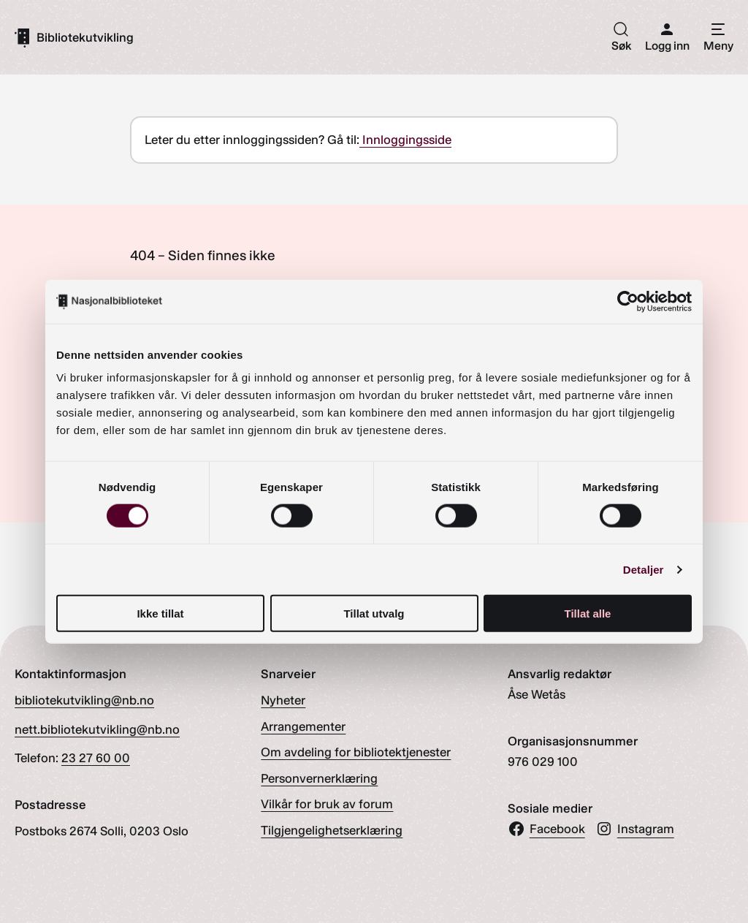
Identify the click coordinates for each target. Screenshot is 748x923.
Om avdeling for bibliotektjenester (356, 752)
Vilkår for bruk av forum (327, 804)
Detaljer (643, 569)
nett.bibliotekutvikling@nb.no (97, 729)
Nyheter (283, 700)
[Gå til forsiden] (74, 37)
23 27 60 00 (95, 758)
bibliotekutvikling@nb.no (84, 700)
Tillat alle (588, 613)
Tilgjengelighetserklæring (331, 830)
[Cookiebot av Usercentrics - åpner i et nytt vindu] (628, 301)
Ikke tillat (160, 613)
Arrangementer (303, 726)
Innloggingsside (405, 139)
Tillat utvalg (373, 613)
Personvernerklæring (319, 778)
